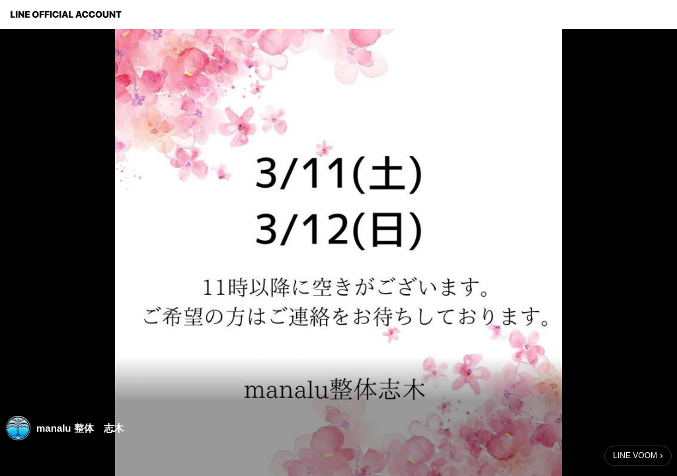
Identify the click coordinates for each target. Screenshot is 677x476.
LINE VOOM (635, 455)
